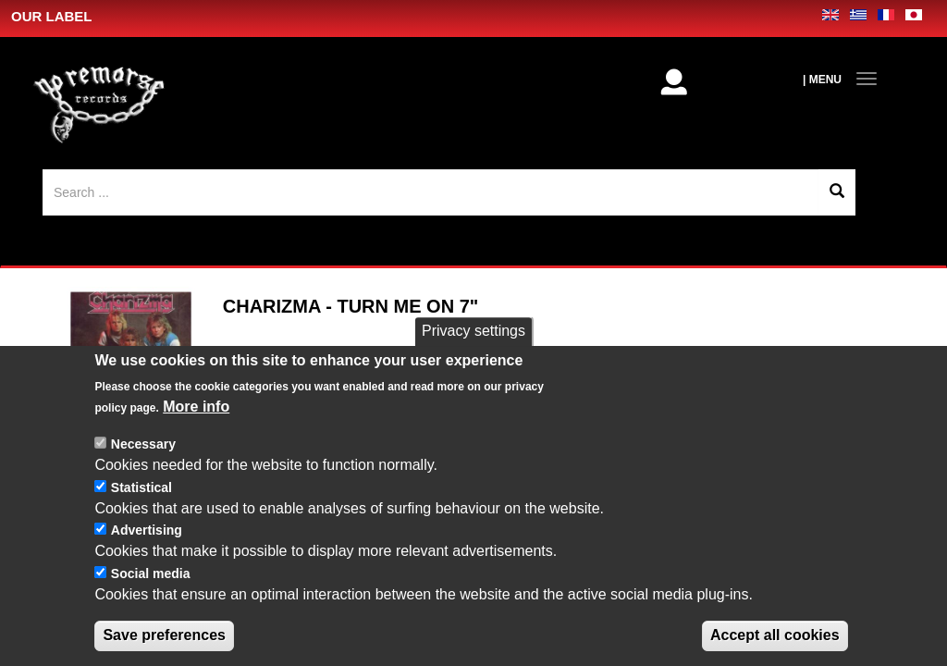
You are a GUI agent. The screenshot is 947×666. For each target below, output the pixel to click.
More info (196, 473)
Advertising (146, 596)
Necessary (143, 510)
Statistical (141, 553)
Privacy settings (473, 397)
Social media (151, 640)
